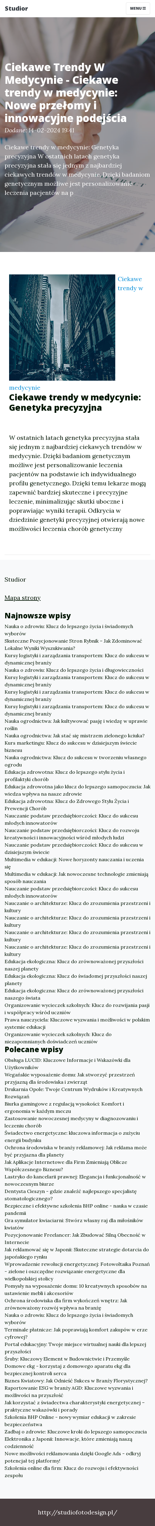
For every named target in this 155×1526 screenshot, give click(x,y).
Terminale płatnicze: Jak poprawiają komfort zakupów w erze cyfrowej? (76, 1333)
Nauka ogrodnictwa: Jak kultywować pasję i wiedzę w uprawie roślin (76, 724)
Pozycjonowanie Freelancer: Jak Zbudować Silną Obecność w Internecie (75, 1238)
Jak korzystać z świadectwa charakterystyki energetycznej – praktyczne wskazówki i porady (75, 1406)
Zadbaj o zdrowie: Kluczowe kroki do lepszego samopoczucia (76, 1432)
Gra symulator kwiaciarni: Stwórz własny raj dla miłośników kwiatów (74, 1224)
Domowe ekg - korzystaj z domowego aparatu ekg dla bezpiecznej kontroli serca (67, 1369)
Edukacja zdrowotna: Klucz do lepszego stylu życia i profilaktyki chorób (65, 775)
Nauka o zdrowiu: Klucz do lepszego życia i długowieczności (74, 670)
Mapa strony (23, 597)
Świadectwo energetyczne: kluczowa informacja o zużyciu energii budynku (72, 1136)
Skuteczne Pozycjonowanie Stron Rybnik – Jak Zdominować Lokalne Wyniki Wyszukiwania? (73, 644)
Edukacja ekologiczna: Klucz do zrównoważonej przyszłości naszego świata (74, 994)
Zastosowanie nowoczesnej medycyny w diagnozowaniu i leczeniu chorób (71, 1122)
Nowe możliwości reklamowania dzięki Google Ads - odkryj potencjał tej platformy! (73, 1457)
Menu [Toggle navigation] (138, 8)
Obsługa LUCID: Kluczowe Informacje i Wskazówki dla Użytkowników (67, 1063)
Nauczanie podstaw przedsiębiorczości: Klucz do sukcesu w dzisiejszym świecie (74, 848)
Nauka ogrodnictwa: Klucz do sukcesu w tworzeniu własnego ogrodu (76, 761)
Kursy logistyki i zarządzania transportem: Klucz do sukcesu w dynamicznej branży (77, 659)
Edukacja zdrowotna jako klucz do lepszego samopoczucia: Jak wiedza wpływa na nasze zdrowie (77, 790)
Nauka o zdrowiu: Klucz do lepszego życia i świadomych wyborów (69, 630)
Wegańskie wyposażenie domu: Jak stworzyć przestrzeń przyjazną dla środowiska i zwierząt (70, 1078)
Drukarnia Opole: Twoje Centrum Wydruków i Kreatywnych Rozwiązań (74, 1092)
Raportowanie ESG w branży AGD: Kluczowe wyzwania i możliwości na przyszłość (69, 1391)
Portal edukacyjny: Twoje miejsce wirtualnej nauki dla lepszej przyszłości (75, 1347)
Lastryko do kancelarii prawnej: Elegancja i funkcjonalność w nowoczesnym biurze (75, 1180)
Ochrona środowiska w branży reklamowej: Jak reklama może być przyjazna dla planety (76, 1151)
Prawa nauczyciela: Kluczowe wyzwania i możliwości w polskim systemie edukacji (77, 1023)
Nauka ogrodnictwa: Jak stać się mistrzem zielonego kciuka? (75, 735)
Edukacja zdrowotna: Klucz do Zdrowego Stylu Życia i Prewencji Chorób (67, 804)
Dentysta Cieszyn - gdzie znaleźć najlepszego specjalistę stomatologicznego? (71, 1194)
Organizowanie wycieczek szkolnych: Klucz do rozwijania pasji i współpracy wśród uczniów (77, 1008)
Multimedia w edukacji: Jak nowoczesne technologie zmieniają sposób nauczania (76, 877)
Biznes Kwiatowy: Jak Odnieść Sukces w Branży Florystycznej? (76, 1381)
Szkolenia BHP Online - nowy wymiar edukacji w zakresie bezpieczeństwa (70, 1420)
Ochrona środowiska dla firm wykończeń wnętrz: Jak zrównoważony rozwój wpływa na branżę (66, 1304)
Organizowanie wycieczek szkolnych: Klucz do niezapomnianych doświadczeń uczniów (58, 1038)
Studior (16, 8)
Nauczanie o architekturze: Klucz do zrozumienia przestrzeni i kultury (77, 906)
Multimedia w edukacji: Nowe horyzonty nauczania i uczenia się (74, 863)
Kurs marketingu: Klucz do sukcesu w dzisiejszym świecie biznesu (71, 746)
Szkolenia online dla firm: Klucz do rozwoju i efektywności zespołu (71, 1471)
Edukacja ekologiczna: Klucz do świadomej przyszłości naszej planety (76, 979)
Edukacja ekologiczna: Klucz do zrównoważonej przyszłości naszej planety (74, 965)
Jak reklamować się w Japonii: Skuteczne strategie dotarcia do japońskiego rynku (77, 1253)
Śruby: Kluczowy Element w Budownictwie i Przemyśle (67, 1359)
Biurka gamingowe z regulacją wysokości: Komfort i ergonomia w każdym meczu (64, 1107)
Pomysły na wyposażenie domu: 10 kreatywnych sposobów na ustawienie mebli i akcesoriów (76, 1289)
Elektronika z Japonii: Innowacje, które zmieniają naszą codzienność (68, 1442)
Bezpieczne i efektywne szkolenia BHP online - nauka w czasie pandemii (76, 1209)
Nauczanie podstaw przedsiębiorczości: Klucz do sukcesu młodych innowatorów (71, 819)
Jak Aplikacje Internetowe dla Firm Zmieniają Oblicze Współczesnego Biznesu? (66, 1165)
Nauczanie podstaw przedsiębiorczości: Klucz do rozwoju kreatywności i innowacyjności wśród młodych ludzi (72, 834)
